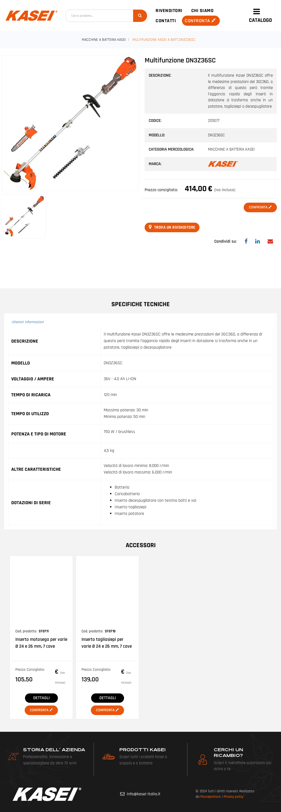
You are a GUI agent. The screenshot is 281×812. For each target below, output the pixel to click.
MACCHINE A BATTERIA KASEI (104, 39)
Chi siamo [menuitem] (202, 10)
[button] (140, 16)
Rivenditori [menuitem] (169, 10)
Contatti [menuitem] (166, 21)
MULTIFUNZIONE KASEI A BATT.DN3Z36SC (164, 39)
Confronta (260, 207)
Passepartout (210, 796)
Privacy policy (233, 796)
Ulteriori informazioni (28, 322)
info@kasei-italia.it (144, 794)
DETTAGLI (41, 698)
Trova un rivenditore (172, 227)
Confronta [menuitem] (201, 21)
